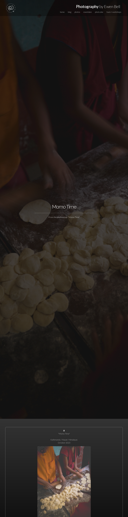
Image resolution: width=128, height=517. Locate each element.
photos (77, 12)
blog (69, 12)
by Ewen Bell (98, 6)
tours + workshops (113, 12)
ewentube (87, 12)
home (62, 12)
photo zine (99, 12)
